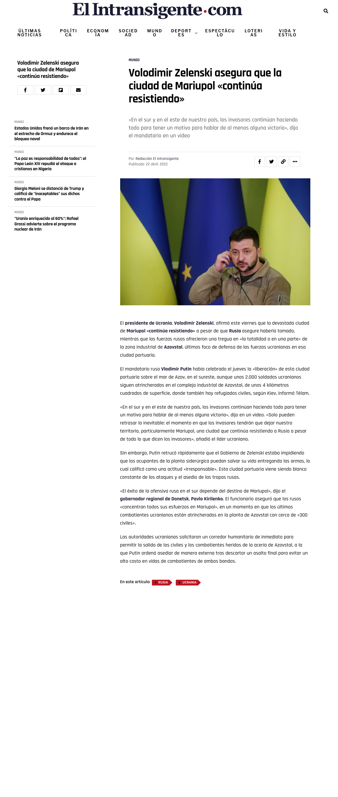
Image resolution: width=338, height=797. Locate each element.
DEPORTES (181, 32)
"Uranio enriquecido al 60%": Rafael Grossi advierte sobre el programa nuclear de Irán (46, 224)
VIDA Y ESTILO (288, 32)
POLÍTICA (68, 32)
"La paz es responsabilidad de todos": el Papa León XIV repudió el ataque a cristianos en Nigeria (50, 164)
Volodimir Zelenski (194, 323)
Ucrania (164, 323)
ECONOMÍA (98, 32)
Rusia (235, 331)
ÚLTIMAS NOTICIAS (30, 32)
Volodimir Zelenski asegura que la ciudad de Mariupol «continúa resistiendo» (48, 70)
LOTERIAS (254, 32)
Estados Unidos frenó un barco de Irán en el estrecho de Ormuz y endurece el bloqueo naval (51, 134)
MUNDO (155, 32)
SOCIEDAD (128, 32)
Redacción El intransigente (157, 158)
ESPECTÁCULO (220, 32)
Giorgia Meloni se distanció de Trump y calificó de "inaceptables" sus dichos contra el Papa (49, 194)
